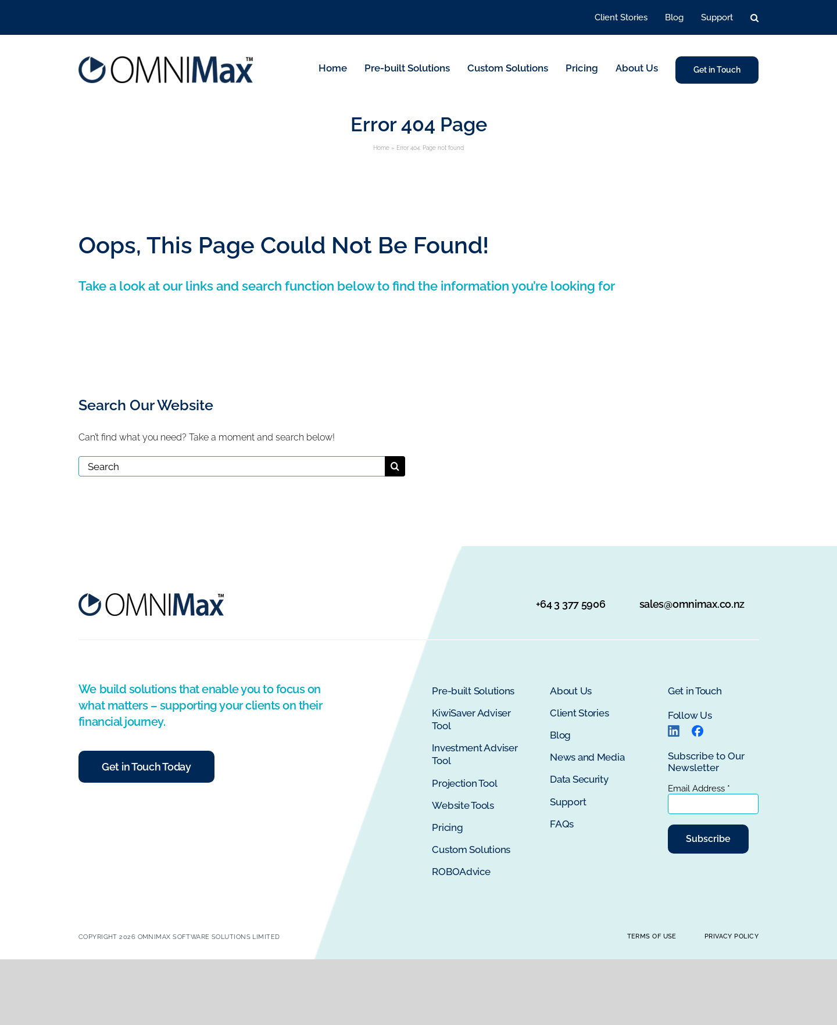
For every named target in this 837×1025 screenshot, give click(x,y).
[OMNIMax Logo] (165, 60)
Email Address (699, 788)
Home (381, 148)
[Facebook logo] (697, 729)
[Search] (231, 466)
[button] (754, 17)
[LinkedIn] (673, 729)
